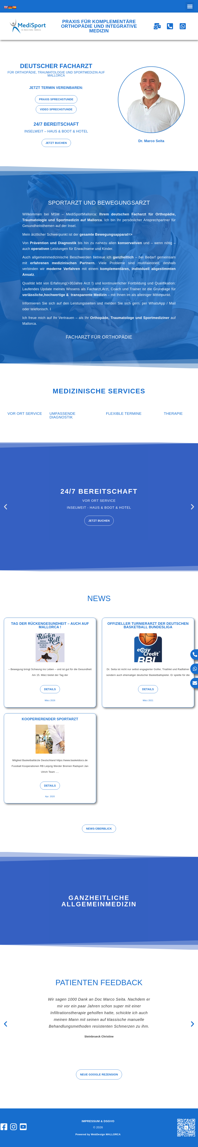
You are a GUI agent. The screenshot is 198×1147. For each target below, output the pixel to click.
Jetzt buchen (99, 520)
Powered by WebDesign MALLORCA (98, 1134)
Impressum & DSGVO (98, 1121)
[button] (189, 6)
